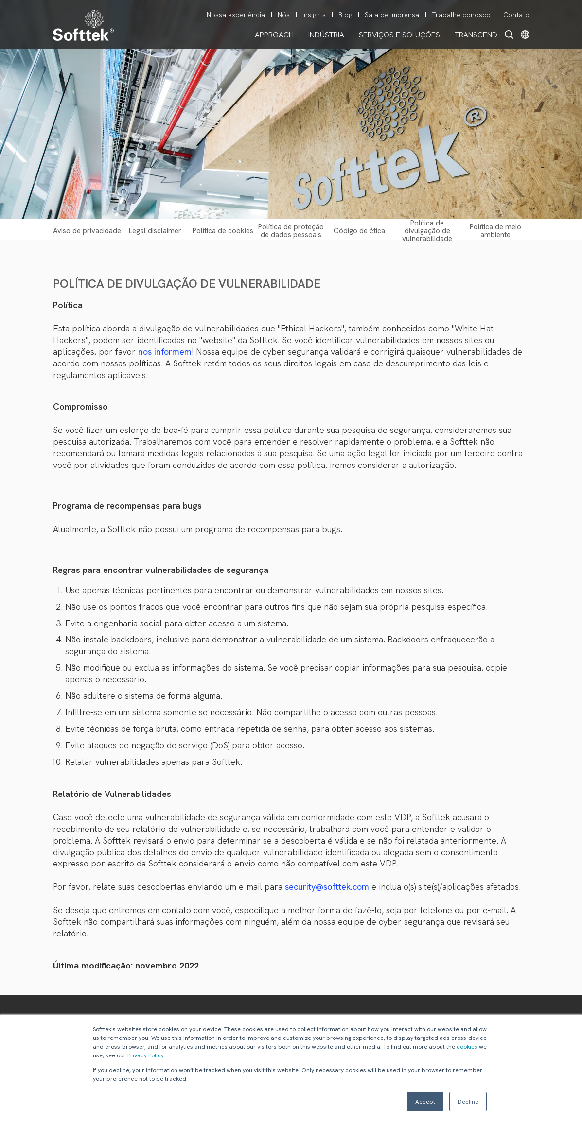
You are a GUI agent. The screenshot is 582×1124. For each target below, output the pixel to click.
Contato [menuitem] (516, 14)
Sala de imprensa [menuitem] (392, 14)
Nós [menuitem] (284, 14)
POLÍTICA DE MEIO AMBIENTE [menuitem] (495, 231)
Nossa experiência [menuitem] (236, 14)
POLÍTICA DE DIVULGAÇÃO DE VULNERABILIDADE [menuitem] (427, 230)
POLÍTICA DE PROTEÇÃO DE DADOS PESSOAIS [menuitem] (291, 231)
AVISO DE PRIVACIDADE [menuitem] (87, 231)
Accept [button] (425, 1102)
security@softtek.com (327, 886)
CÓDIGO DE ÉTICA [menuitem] (359, 231)
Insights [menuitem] (314, 14)
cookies (467, 1047)
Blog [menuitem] (345, 14)
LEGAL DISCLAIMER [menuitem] (155, 231)
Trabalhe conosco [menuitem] (461, 14)
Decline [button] (468, 1102)
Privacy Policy (145, 1055)
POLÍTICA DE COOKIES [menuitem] (223, 231)
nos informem (165, 351)
